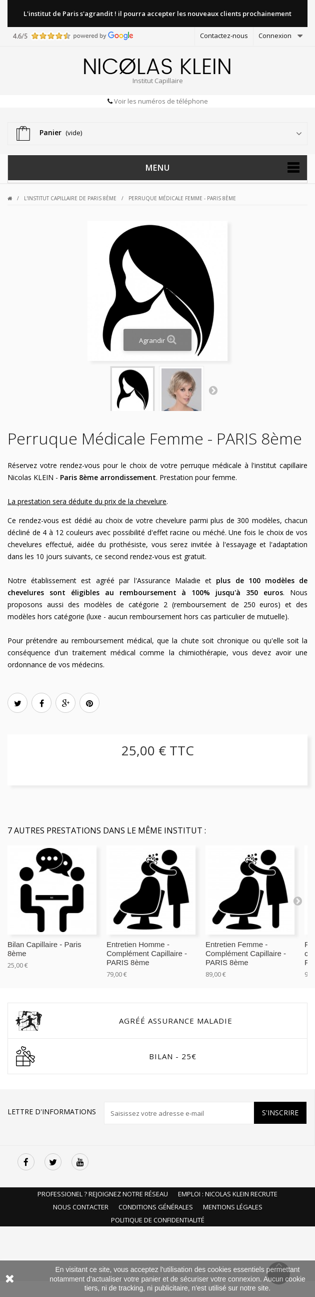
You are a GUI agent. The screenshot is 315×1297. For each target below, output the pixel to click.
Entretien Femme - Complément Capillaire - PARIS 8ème (246, 953)
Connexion (275, 35)
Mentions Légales (232, 1206)
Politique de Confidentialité (157, 1219)
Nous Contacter (80, 1206)
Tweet (18, 704)
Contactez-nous (224, 35)
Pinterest (89, 704)
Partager (42, 704)
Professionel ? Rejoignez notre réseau (103, 1193)
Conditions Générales (155, 1206)
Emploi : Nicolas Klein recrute (228, 1193)
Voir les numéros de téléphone (160, 101)
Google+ (66, 704)
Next (213, 390)
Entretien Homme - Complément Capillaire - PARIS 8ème (146, 953)
